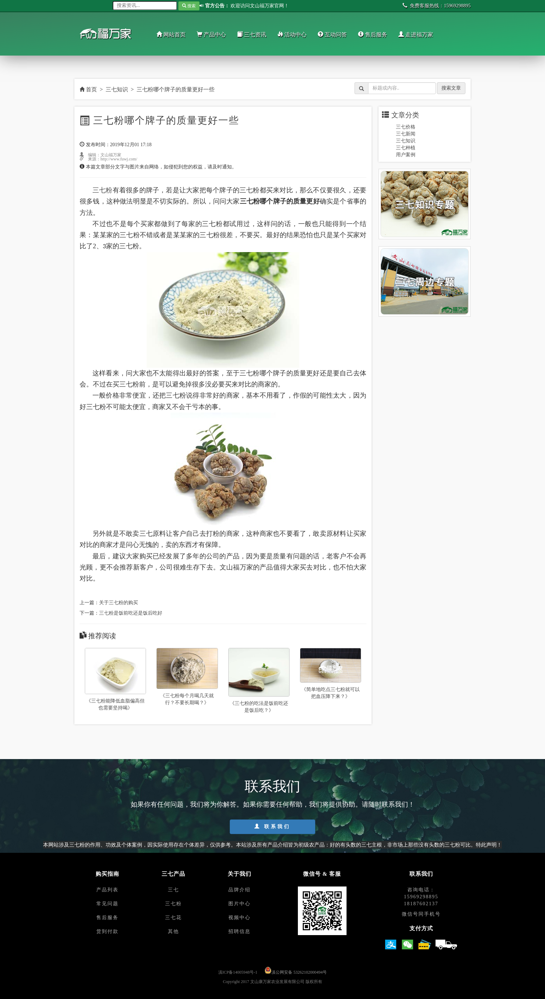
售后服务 (372, 35)
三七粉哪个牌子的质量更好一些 (175, 89)
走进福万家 (415, 35)
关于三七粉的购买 (118, 602)
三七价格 (405, 127)
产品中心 (211, 35)
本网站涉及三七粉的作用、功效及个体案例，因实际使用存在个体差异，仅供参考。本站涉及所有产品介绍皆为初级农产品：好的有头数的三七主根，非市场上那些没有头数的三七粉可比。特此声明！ (272, 845)
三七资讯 (251, 35)
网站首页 (171, 35)
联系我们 (272, 826)
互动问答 (332, 35)
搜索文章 (451, 88)
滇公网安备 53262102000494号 (299, 972)
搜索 (189, 5)
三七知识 (117, 89)
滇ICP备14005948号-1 (238, 972)
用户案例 (405, 154)
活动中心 (292, 35)
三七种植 (405, 147)
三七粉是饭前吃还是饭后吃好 (130, 613)
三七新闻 (405, 133)
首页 (88, 89)
